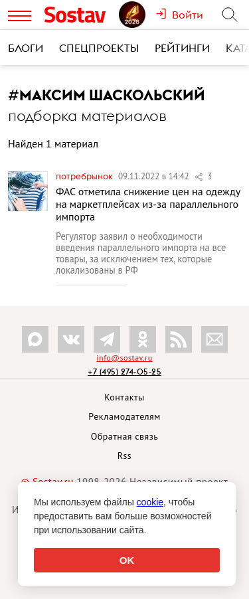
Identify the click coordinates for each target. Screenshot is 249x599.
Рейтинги (182, 47)
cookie (150, 502)
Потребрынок (85, 176)
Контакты (124, 397)
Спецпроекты (99, 47)
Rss (124, 456)
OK (127, 560)
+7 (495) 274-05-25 (124, 372)
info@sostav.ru (124, 358)
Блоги (25, 47)
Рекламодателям (124, 416)
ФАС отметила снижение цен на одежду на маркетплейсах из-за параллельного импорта (148, 204)
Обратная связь (125, 436)
